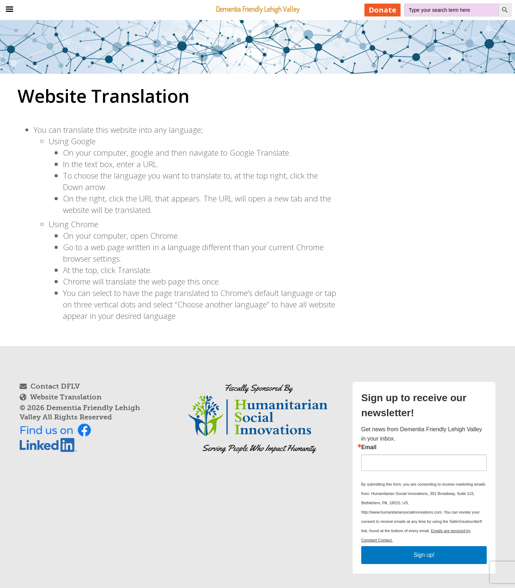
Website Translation (61, 397)
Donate (382, 10)
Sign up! (424, 555)
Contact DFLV (50, 386)
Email (369, 447)
